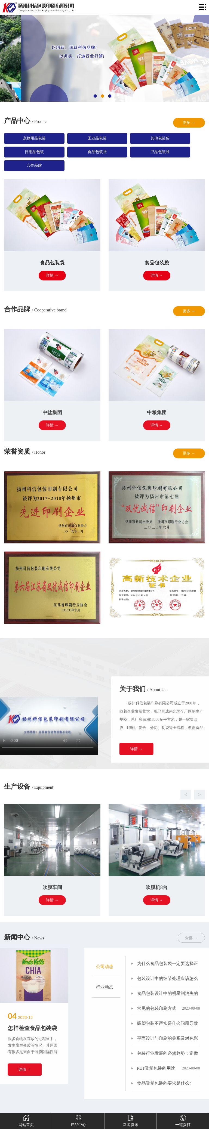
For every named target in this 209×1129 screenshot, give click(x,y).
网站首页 (26, 1120)
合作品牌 (34, 165)
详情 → (166, 749)
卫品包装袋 (160, 152)
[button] (99, 828)
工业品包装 (97, 138)
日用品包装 (34, 152)
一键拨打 (183, 1120)
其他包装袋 (160, 138)
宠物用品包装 (34, 138)
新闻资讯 (130, 1120)
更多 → (189, 122)
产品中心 (78, 1120)
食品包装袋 (97, 152)
